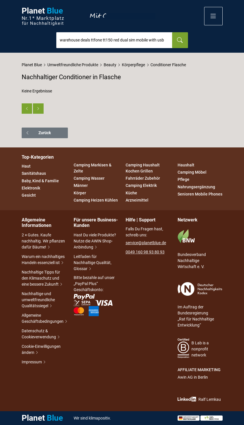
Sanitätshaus (34, 173)
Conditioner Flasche (168, 64)
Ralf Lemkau (199, 399)
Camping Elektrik (141, 185)
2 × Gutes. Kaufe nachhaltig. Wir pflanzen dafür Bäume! (43, 242)
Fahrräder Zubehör (143, 178)
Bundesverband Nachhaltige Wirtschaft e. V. (192, 249)
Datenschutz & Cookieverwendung (41, 334)
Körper (80, 193)
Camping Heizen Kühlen (96, 200)
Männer (81, 185)
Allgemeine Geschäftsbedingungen (44, 319)
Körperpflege (133, 64)
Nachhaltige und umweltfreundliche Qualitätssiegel (38, 300)
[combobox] (114, 40)
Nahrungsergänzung (196, 187)
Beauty (110, 64)
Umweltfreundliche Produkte (72, 64)
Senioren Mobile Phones (200, 194)
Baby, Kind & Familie (40, 181)
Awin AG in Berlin (193, 377)
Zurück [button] (38, 132)
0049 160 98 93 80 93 (145, 252)
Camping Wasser (89, 178)
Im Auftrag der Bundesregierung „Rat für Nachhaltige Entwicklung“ (200, 304)
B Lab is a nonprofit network (193, 348)
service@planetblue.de (146, 242)
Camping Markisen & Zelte (92, 168)
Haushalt (186, 165)
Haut (26, 166)
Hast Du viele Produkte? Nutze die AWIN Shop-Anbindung (95, 242)
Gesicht (29, 195)
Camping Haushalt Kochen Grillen (143, 168)
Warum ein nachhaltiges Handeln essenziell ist (43, 260)
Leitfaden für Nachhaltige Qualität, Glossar (92, 263)
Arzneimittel (137, 200)
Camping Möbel (192, 172)
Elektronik (31, 188)
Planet (43, 16)
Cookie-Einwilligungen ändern (41, 350)
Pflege (183, 179)
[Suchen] (180, 40)
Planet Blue (32, 64)
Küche (131, 193)
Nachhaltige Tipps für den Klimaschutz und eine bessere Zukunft (42, 279)
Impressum (32, 362)
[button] (213, 16)
